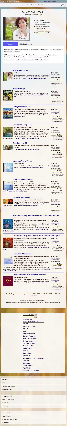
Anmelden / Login (7, 396)
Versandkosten (7, 413)
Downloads (6, 402)
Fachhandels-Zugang (8, 399)
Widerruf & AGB (7, 389)
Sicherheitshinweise (25, 44)
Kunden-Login (47, 1)
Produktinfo (10, 44)
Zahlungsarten (7, 416)
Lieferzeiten (6, 422)
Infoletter (5, 406)
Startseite (5, 379)
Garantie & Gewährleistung (10, 419)
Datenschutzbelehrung (9, 386)
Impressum (6, 382)
